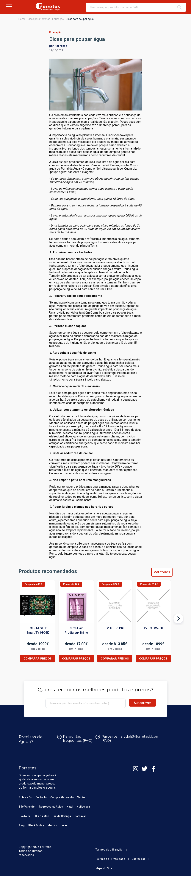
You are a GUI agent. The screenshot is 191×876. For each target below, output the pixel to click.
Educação (58, 18)
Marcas (52, 825)
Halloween (83, 806)
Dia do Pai (25, 816)
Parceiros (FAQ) (107, 739)
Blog (22, 825)
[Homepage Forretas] (48, 7)
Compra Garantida (62, 797)
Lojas (64, 825)
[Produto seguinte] (178, 619)
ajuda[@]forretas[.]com (137, 737)
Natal (70, 806)
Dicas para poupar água (80, 18)
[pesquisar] (179, 7)
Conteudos (138, 858)
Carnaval (80, 816)
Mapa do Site (104, 868)
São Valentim (27, 806)
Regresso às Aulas (51, 806)
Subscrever (142, 703)
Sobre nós (25, 797)
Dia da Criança (62, 816)
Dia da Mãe (42, 816)
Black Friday (36, 825)
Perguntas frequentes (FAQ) (74, 739)
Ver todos (162, 572)
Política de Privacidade (110, 858)
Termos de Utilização (109, 849)
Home (22, 18)
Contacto (41, 797)
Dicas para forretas (39, 18)
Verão (81, 797)
